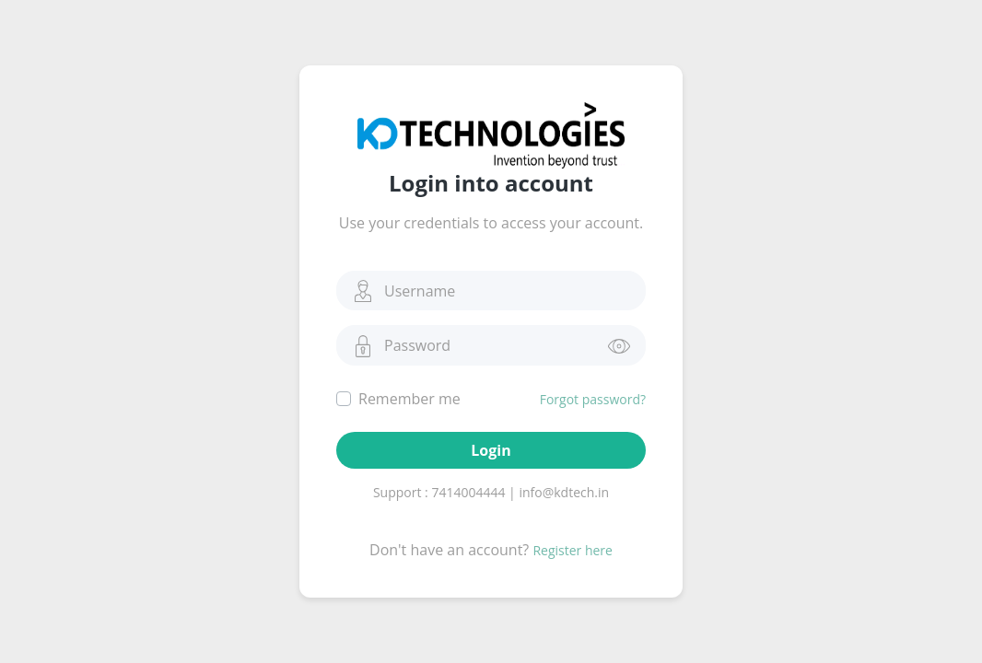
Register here (572, 550)
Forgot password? (593, 399)
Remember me (409, 399)
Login (490, 450)
